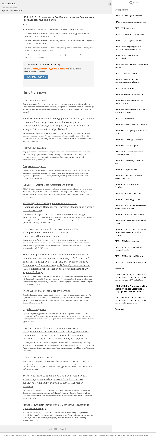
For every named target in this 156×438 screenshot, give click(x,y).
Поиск (133, 3)
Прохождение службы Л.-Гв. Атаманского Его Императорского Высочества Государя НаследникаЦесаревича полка (130, 300)
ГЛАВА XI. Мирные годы (124, 88)
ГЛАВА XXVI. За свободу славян (127, 199)
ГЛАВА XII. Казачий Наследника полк (129, 94)
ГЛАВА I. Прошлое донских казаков (128, 16)
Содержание (119, 309)
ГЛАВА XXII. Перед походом (126, 169)
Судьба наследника (34, 309)
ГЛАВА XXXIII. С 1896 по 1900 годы (129, 256)
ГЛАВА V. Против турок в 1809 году (128, 40)
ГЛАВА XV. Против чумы (124, 118)
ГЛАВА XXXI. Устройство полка (127, 241)
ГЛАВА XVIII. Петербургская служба (129, 139)
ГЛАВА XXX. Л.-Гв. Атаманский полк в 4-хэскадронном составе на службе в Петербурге (131, 232)
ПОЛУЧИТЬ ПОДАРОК (36, 77)
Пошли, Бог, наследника (37, 357)
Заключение (119, 268)
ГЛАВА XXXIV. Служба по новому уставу (130, 262)
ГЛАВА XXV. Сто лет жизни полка (128, 193)
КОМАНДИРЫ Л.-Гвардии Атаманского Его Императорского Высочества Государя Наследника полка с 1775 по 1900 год (130, 277)
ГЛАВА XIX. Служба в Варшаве (127, 146)
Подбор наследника (34, 147)
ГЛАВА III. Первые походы (125, 28)
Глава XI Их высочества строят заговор (46, 290)
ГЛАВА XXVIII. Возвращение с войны (129, 214)
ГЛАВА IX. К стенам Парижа (126, 73)
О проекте (53, 429)
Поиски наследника (34, 100)
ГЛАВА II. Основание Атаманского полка (130, 22)
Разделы (62, 429)
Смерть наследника (34, 166)
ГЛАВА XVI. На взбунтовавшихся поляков (131, 124)
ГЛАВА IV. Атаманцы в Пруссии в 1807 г (130, 34)
